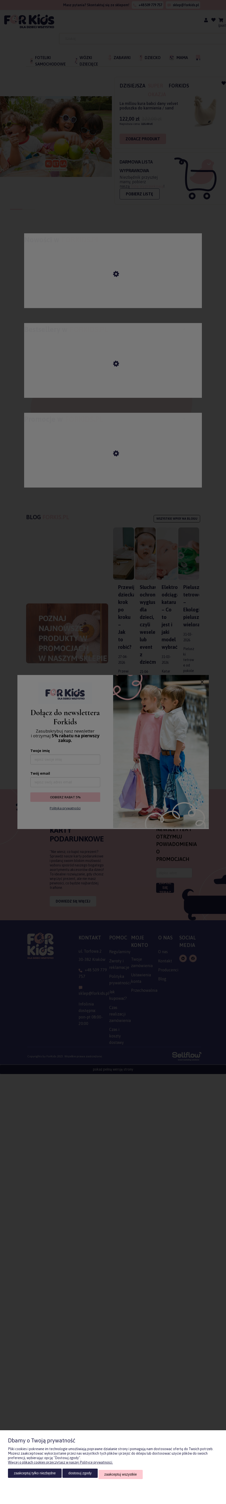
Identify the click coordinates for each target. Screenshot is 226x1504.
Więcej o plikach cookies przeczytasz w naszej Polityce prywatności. (60, 1465)
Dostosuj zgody (79, 1475)
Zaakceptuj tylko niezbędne (35, 1475)
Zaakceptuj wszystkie (120, 1475)
